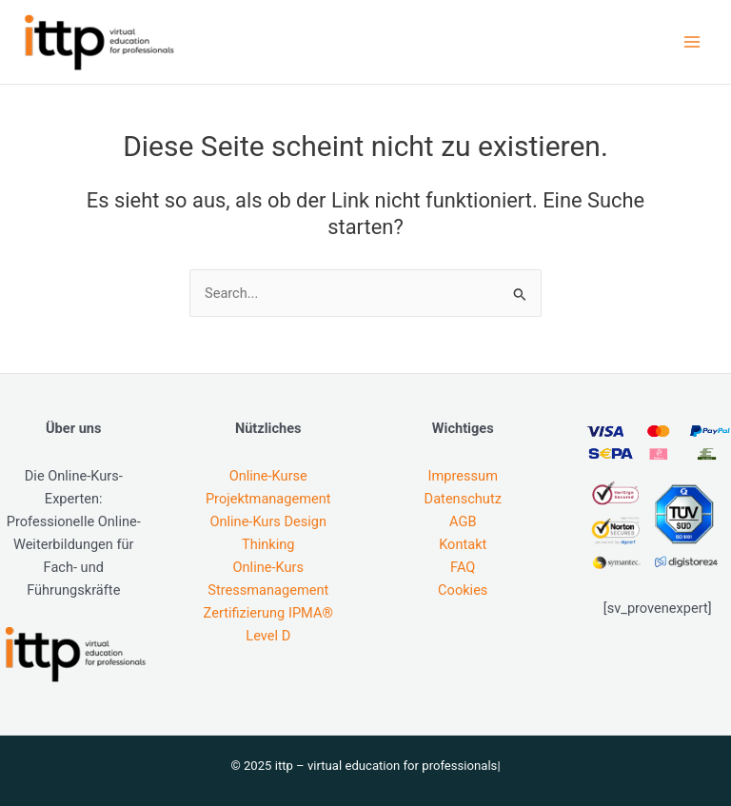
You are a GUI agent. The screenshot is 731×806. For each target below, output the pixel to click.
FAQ (462, 567)
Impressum (463, 475)
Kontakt (462, 544)
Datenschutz (463, 498)
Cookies (462, 590)
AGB (462, 521)
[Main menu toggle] (692, 42)
